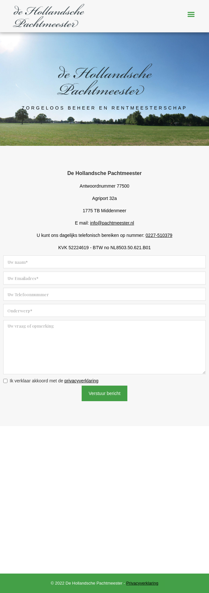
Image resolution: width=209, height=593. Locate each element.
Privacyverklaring (142, 583)
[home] (46, 18)
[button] (191, 14)
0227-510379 (158, 235)
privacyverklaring (81, 380)
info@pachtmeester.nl (112, 223)
